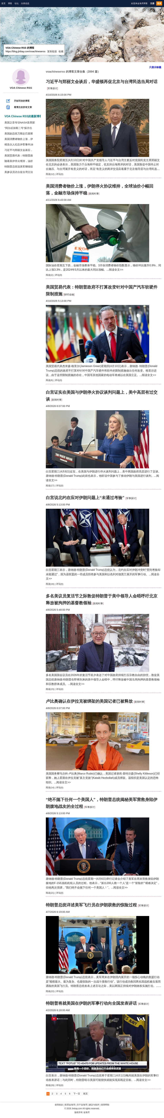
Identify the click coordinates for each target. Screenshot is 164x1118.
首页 (3, 3)
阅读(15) (50, 689)
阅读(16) (50, 584)
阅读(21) (50, 893)
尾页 (85, 1093)
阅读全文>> (116, 269)
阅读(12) (50, 174)
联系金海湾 (70, 1105)
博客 (10, 3)
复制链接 (52, 51)
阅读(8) (49, 380)
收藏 (61, 51)
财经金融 (69, 294)
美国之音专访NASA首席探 (19, 122)
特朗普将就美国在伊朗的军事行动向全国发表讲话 (91, 1003)
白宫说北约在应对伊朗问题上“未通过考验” (85, 497)
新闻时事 (94, 193)
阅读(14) (50, 787)
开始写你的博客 (18, 101)
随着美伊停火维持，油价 (18, 161)
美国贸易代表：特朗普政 (18, 155)
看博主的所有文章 (19, 107)
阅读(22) (50, 991)
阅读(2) (49, 275)
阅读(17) (50, 485)
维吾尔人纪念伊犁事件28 (18, 144)
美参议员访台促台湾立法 (18, 172)
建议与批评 (94, 1105)
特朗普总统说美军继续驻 (18, 166)
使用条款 (59, 1105)
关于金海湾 (82, 1105)
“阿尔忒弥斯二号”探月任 (18, 128)
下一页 (76, 1093)
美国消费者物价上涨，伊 (18, 139)
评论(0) (59, 174)
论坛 (16, 3)
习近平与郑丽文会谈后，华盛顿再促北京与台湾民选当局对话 (101, 81)
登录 (159, 3)
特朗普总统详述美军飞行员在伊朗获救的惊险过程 (91, 905)
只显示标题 (155, 67)
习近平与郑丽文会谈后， (18, 150)
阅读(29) (50, 1085)
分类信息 (25, 3)
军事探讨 (52, 88)
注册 (152, 3)
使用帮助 (105, 1105)
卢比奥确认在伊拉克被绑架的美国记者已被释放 (89, 701)
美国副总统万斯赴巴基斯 (18, 133)
